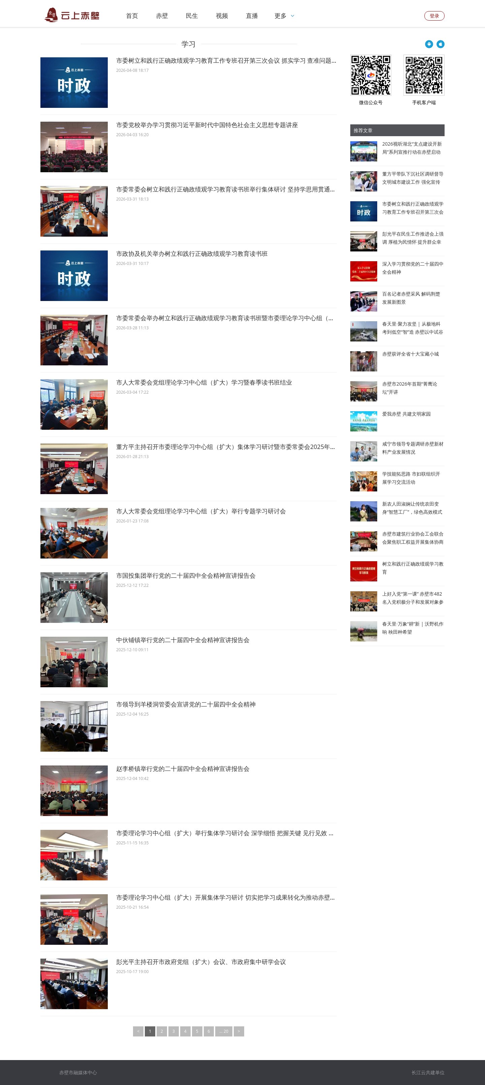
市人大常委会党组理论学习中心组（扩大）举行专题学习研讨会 (201, 511)
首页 (132, 15)
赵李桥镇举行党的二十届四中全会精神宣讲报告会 (183, 768)
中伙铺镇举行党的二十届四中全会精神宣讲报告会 (183, 640)
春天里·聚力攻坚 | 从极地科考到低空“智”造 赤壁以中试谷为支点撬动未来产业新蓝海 (412, 332)
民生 (192, 15)
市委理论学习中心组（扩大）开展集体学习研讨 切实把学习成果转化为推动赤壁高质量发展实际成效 (250, 897)
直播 (252, 15)
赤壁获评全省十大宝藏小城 (410, 354)
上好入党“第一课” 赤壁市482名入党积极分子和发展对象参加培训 (413, 602)
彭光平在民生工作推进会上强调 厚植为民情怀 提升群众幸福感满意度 (413, 242)
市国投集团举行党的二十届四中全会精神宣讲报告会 (186, 575)
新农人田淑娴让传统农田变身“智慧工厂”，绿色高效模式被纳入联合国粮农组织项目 (412, 512)
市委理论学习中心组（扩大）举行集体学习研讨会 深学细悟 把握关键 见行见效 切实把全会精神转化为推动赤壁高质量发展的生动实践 (295, 833)
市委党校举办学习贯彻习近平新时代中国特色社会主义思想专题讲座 (207, 125)
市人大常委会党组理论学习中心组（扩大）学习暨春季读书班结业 (204, 382)
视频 (222, 15)
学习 (189, 44)
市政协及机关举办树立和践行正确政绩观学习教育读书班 (192, 253)
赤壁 (162, 15)
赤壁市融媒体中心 (78, 1072)
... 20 (223, 1031)
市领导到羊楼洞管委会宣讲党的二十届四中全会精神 (186, 704)
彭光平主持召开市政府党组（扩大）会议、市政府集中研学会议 (201, 962)
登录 (434, 15)
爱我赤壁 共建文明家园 (406, 414)
